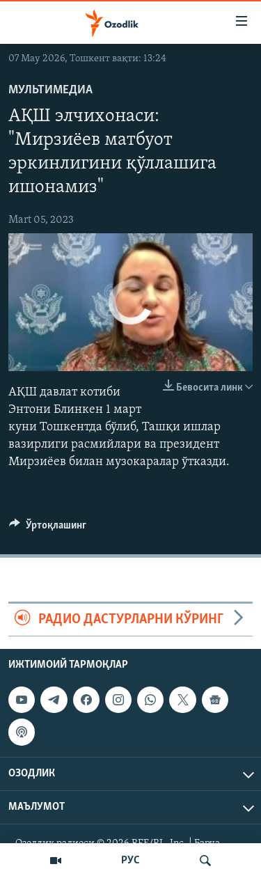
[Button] (47, 528)
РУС (130, 860)
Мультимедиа (50, 90)
